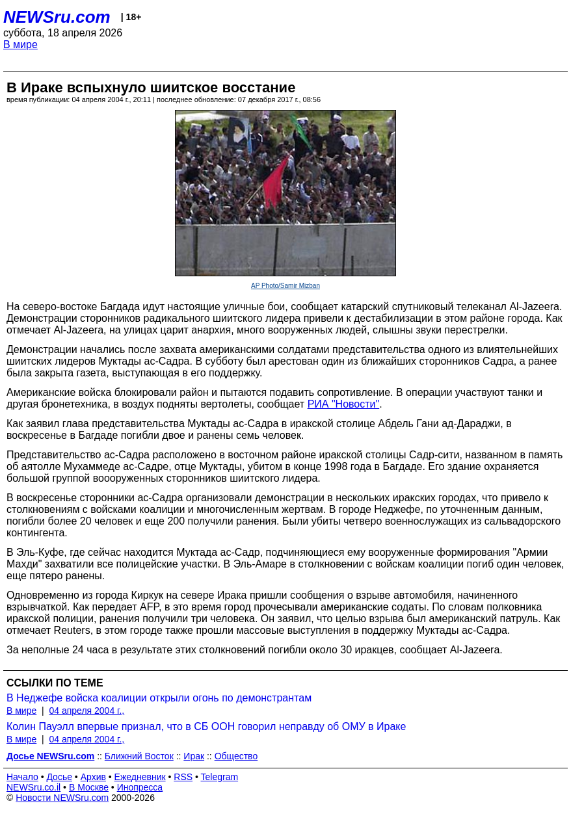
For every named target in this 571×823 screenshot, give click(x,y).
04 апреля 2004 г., (86, 710)
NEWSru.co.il (33, 787)
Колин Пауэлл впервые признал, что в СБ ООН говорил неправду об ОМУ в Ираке (206, 726)
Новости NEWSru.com (62, 797)
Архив (93, 777)
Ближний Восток (139, 756)
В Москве (89, 787)
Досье (59, 777)
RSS (183, 777)
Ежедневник (140, 777)
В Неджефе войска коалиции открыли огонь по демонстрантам (159, 697)
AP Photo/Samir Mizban (285, 285)
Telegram (220, 777)
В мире (20, 44)
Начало (22, 777)
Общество (236, 756)
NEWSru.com (57, 17)
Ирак (193, 756)
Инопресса (140, 787)
